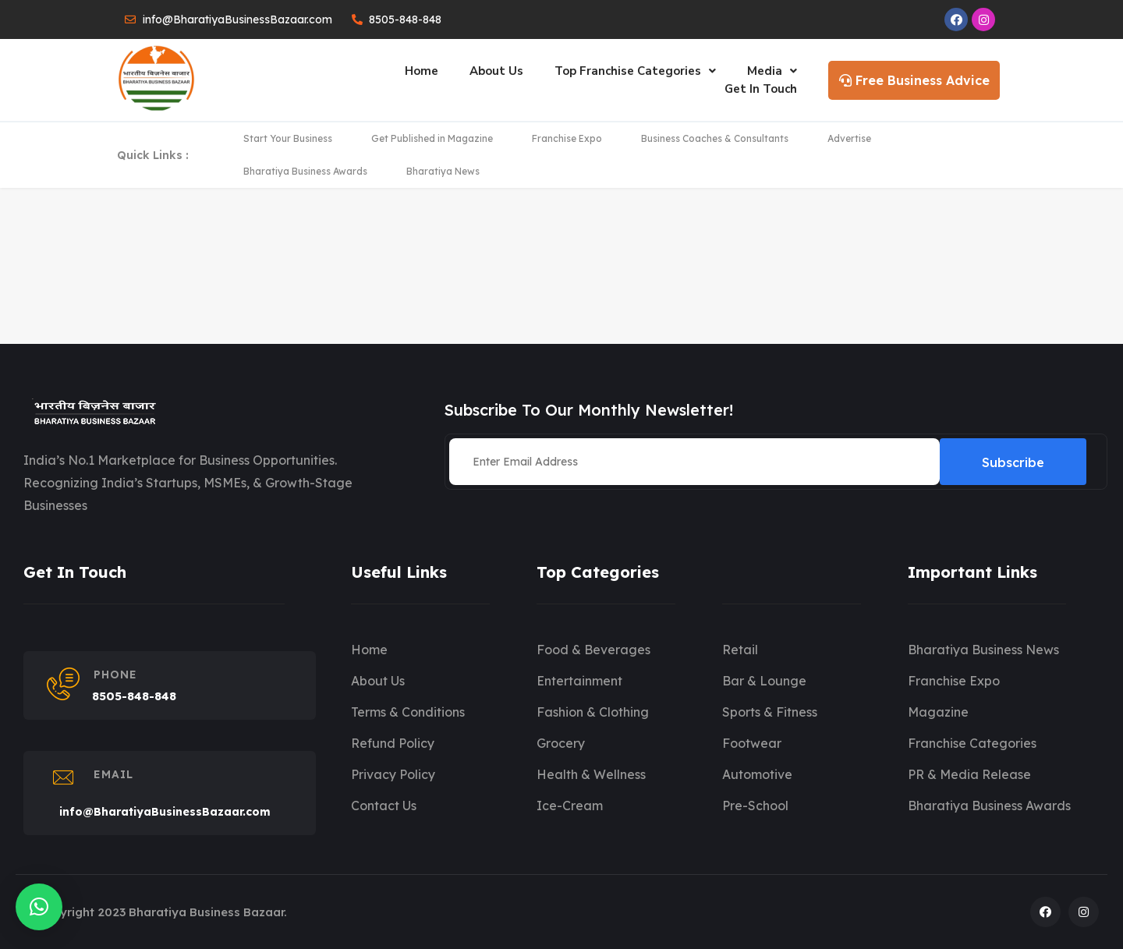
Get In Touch (760, 89)
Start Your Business (287, 138)
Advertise (849, 138)
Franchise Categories (972, 743)
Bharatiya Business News (983, 649)
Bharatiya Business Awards (305, 171)
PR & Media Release (969, 774)
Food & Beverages (593, 649)
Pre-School (755, 805)
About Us (496, 71)
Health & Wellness (591, 774)
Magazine (938, 712)
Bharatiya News (443, 171)
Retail (740, 649)
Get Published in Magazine (432, 138)
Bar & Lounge (764, 681)
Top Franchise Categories (635, 71)
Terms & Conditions (408, 712)
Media (772, 71)
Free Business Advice (914, 80)
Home (421, 71)
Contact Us (383, 805)
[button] (39, 906)
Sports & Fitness (769, 712)
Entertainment (579, 681)
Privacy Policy (393, 774)
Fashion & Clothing (593, 712)
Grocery (561, 743)
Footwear (751, 743)
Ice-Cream (570, 805)
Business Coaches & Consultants (714, 138)
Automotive (757, 774)
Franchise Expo (567, 138)
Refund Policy (392, 743)
